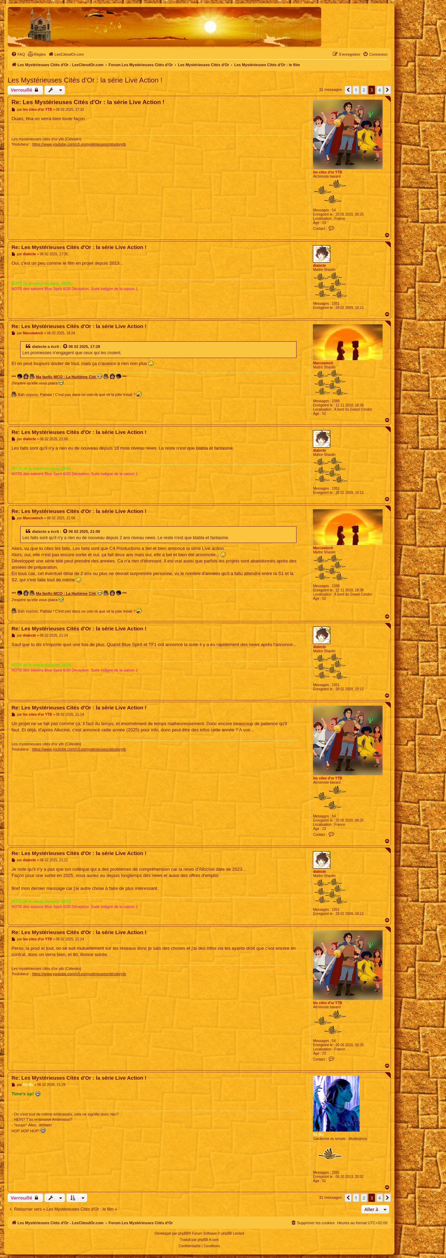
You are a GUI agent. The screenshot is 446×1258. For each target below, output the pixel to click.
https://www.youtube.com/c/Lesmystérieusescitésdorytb (79, 144)
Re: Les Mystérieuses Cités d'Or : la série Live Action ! (87, 102)
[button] (348, 90)
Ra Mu (318, 1134)
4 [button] (379, 90)
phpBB (183, 1233)
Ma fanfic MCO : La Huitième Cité (69, 376)
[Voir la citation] (65, 346)
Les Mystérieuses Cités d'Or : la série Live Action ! (85, 80)
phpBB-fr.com (208, 1240)
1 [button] (356, 90)
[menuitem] (18, 54)
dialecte (319, 265)
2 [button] (364, 90)
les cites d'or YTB (327, 172)
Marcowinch (323, 363)
